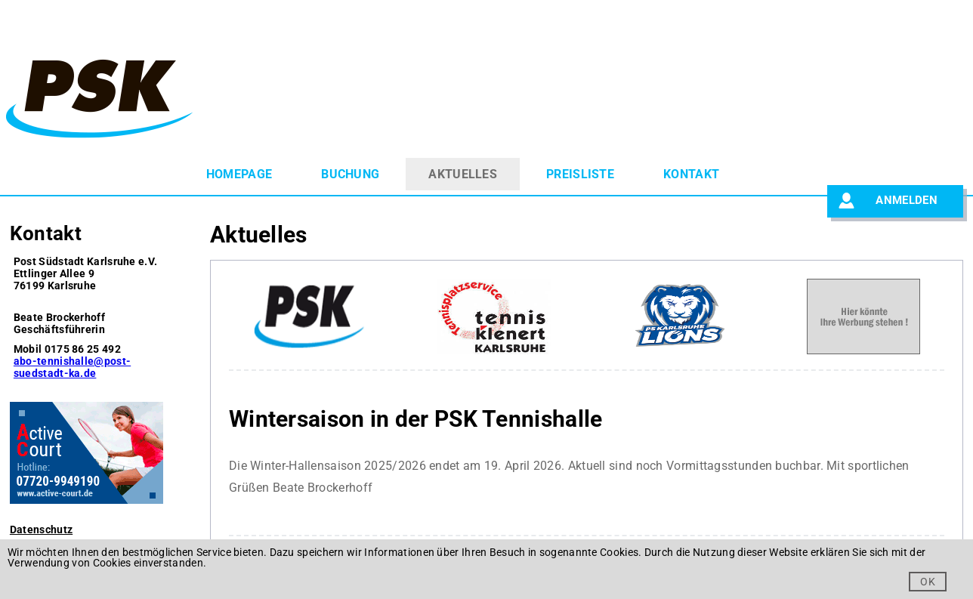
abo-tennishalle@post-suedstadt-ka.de (72, 367)
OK (927, 582)
